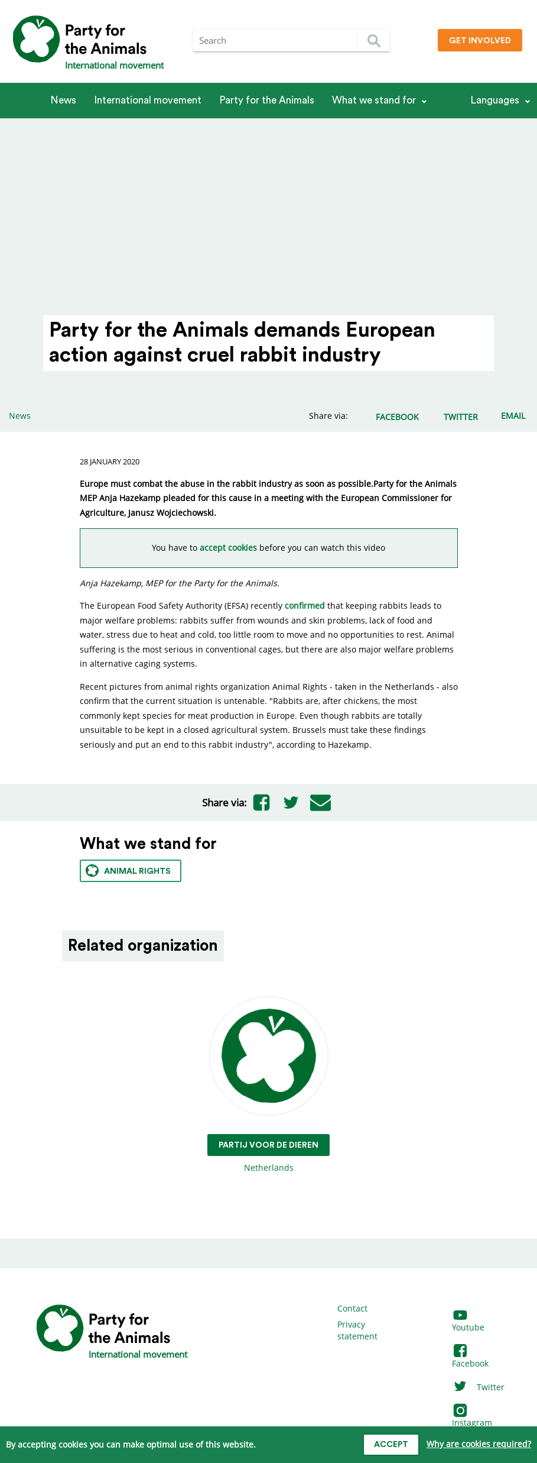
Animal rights (128, 870)
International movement (147, 100)
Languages (494, 100)
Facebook (470, 1357)
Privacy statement (357, 1330)
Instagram (472, 1417)
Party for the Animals (266, 100)
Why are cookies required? (479, 1443)
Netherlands (268, 1085)
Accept (391, 1445)
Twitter (478, 1387)
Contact (352, 1308)
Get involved (480, 41)
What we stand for (374, 100)
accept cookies (228, 547)
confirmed (305, 605)
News (63, 100)
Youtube (468, 1321)
